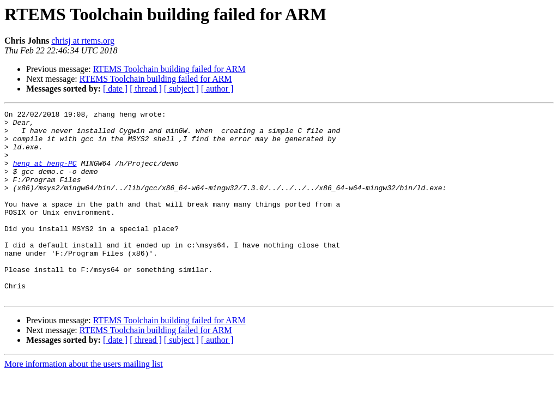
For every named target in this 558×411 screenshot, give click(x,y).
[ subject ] (181, 88)
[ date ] (115, 88)
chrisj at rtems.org (82, 40)
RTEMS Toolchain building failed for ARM (169, 69)
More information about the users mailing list (83, 401)
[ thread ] (146, 88)
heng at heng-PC (45, 174)
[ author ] (217, 88)
